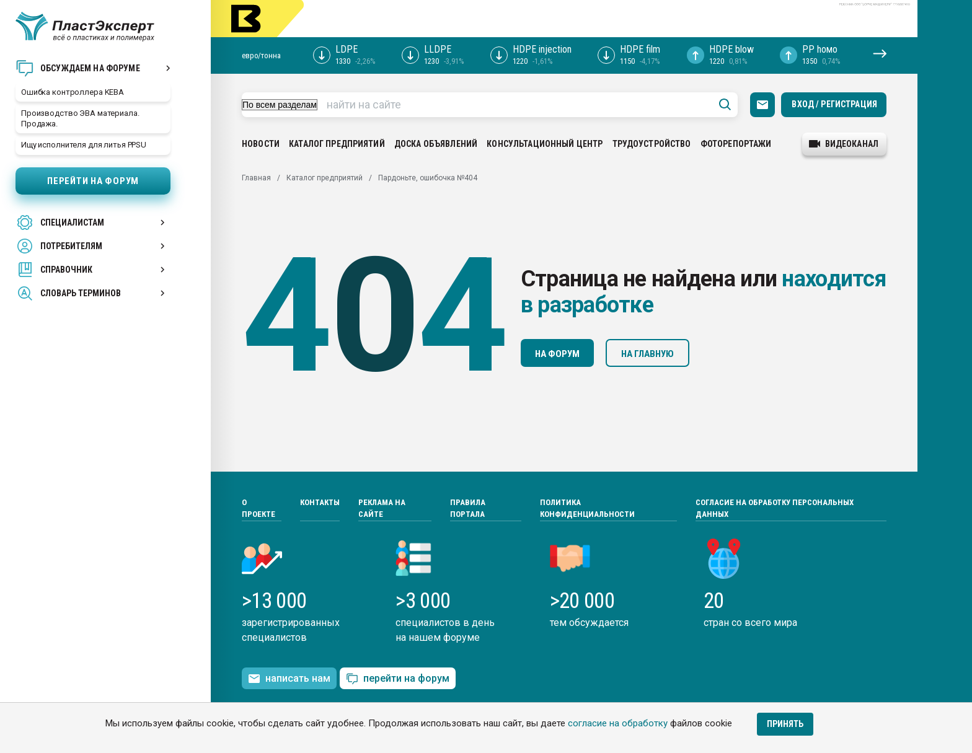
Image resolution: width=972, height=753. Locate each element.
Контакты (320, 502)
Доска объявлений (435, 144)
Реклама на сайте (381, 508)
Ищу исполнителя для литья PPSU (83, 144)
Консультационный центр (545, 144)
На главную (647, 353)
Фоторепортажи (736, 144)
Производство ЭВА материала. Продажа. (80, 118)
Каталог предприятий (337, 144)
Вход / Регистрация (834, 104)
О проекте (258, 508)
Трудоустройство (651, 144)
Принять (785, 724)
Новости (261, 144)
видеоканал (843, 144)
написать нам (289, 678)
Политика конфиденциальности (587, 508)
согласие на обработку (618, 723)
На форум (557, 353)
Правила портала (467, 508)
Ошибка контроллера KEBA (72, 92)
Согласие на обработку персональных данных (775, 508)
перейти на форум (397, 678)
